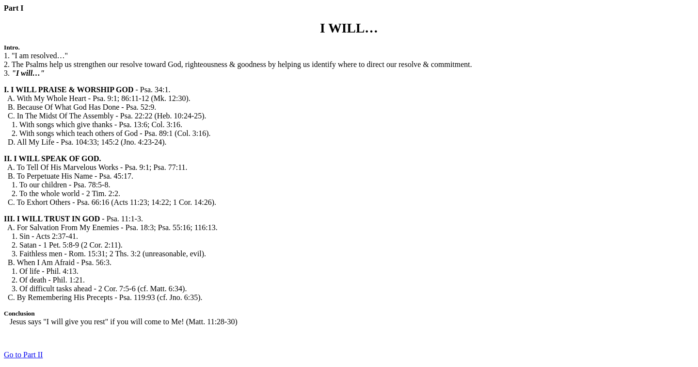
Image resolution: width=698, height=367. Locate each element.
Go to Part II (23, 354)
